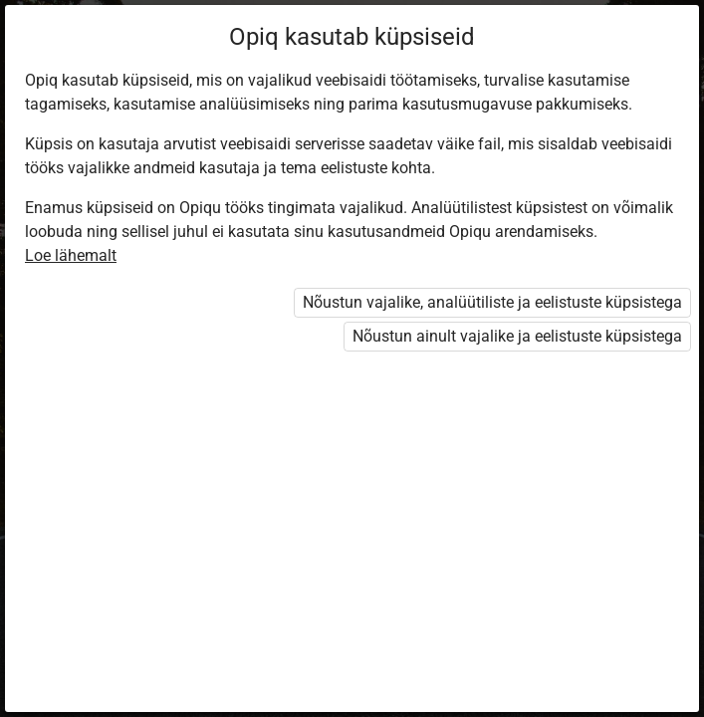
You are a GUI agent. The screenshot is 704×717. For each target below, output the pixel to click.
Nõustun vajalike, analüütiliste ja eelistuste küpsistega (492, 302)
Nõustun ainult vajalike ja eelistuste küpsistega (517, 336)
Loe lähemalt (71, 255)
